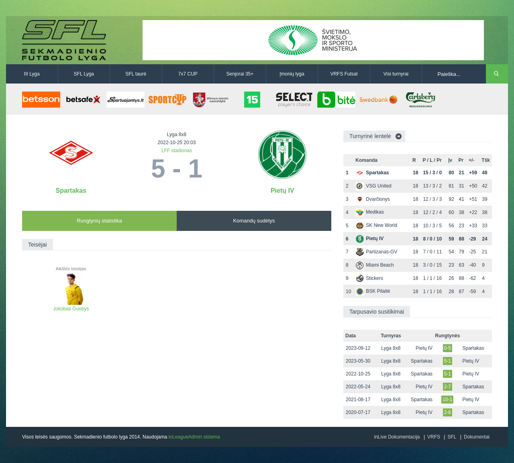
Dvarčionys (373, 199)
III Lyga (32, 74)
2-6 (447, 412)
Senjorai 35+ (240, 74)
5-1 (447, 361)
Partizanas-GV (376, 252)
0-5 (447, 348)
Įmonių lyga (291, 74)
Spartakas (71, 190)
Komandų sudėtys (254, 221)
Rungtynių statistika (99, 221)
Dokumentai (477, 437)
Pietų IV (282, 190)
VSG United (373, 186)
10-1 (447, 399)
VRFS (433, 437)
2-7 (447, 387)
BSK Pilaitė (373, 291)
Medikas (370, 212)
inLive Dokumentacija (397, 437)
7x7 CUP (188, 74)
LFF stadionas (176, 150)
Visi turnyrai (395, 74)
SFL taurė (135, 74)
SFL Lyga (84, 74)
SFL (451, 437)
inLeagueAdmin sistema (194, 437)
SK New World (376, 225)
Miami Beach (375, 265)
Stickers (369, 278)
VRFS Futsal (343, 74)
